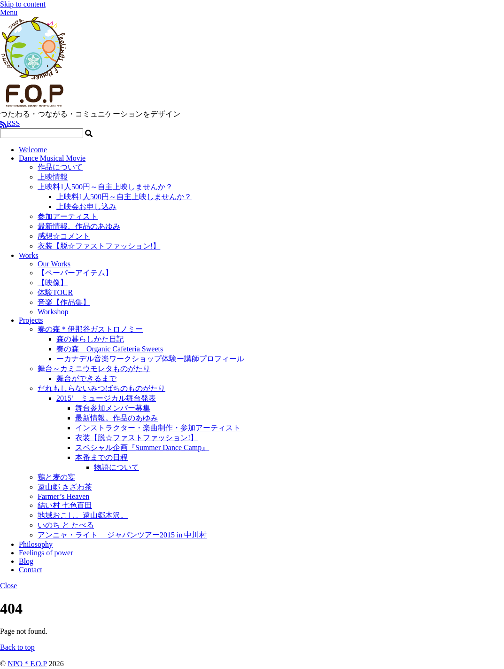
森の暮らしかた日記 (90, 339)
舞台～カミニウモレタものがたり (94, 369)
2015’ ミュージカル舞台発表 (106, 398)
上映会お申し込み (86, 206)
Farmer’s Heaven (63, 496)
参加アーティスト (68, 216)
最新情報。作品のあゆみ (79, 226)
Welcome (33, 150)
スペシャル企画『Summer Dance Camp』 (142, 447)
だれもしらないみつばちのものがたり (101, 388)
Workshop (53, 312)
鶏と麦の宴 (56, 477)
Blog (26, 561)
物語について (116, 467)
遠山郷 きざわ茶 (65, 487)
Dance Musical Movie (52, 158)
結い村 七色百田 (65, 505)
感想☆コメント (64, 236)
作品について (60, 167)
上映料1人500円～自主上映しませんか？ (105, 187)
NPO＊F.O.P (27, 664)
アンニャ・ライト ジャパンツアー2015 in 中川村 (122, 535)
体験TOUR (55, 292)
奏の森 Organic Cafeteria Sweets (109, 349)
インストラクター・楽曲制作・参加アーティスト (157, 428)
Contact (30, 570)
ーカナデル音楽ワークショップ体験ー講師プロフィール (150, 359)
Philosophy (36, 544)
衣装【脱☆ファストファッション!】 (99, 246)
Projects (31, 320)
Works (28, 255)
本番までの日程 (101, 457)
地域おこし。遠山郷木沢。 (83, 515)
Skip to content (23, 4)
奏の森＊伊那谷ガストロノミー (90, 329)
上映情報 (53, 177)
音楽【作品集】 (64, 302)
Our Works (54, 264)
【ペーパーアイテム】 (75, 273)
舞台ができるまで (86, 378)
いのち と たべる (66, 525)
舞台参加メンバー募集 (112, 408)
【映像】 (53, 283)
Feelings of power (46, 553)
